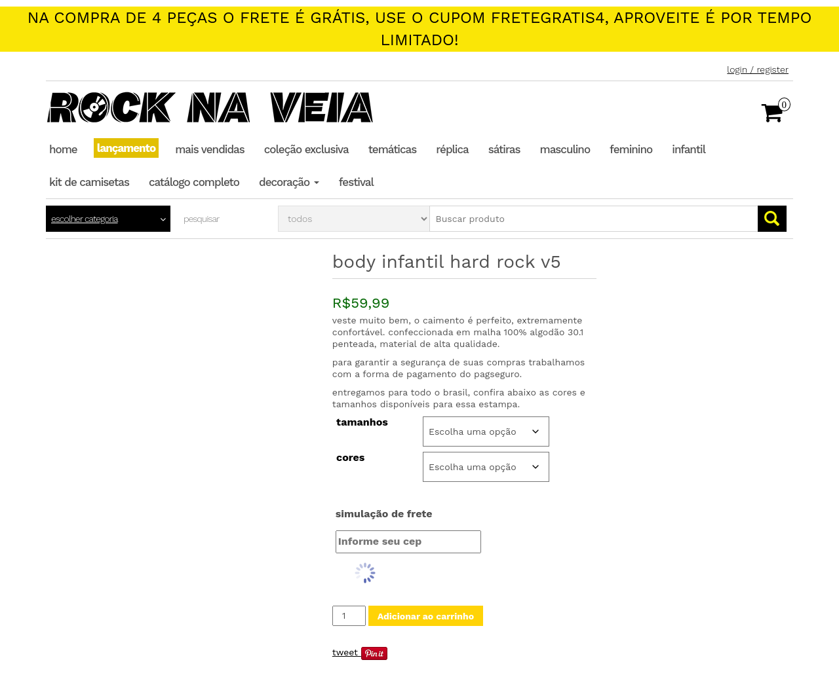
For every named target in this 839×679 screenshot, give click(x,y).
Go (772, 219)
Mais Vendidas (209, 149)
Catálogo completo (194, 182)
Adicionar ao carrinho (426, 616)
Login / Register (758, 69)
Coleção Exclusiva (306, 149)
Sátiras (504, 149)
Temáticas (392, 149)
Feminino (631, 149)
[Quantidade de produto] (349, 616)
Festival (356, 182)
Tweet (345, 652)
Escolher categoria (84, 218)
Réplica (452, 149)
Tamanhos (362, 422)
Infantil (688, 149)
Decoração (289, 182)
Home (63, 149)
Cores (350, 458)
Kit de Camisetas (89, 182)
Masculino (565, 149)
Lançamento (126, 148)
